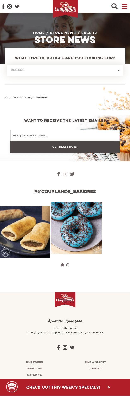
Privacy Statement (65, 328)
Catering (34, 375)
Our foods (34, 362)
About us (34, 369)
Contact (95, 369)
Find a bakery (95, 362)
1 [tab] (62, 264)
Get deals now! (64, 147)
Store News (63, 33)
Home (39, 33)
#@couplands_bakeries (65, 192)
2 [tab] (67, 264)
